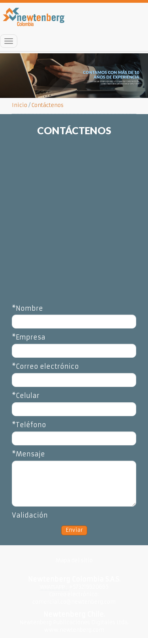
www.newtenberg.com (74, 630)
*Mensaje (28, 454)
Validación (30, 515)
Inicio (19, 105)
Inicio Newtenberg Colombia (34, 17)
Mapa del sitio (74, 560)
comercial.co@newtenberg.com (74, 602)
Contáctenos (48, 105)
